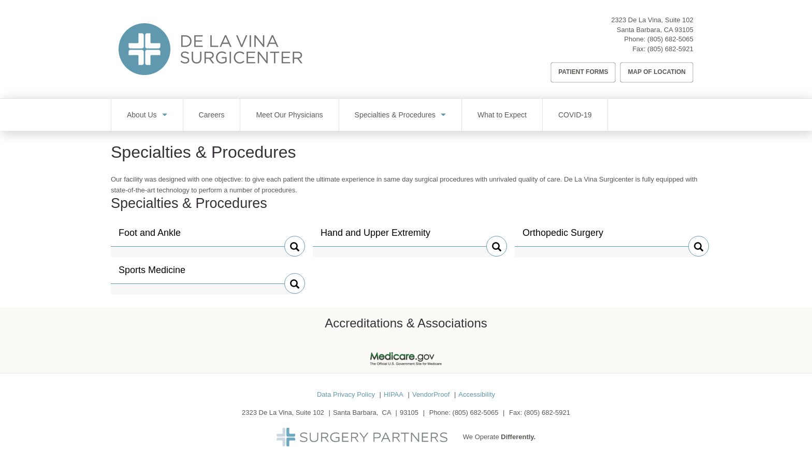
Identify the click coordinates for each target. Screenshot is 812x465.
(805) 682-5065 (670, 39)
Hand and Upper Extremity (375, 237)
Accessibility (476, 394)
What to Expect (502, 115)
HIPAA (393, 394)
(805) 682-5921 (670, 49)
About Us (142, 115)
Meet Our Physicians (289, 115)
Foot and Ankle (150, 237)
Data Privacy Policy (346, 394)
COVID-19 (575, 115)
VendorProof (431, 394)
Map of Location (657, 72)
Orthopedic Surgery (563, 237)
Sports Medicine (152, 274)
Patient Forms (583, 72)
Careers (212, 115)
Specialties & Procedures (395, 115)
